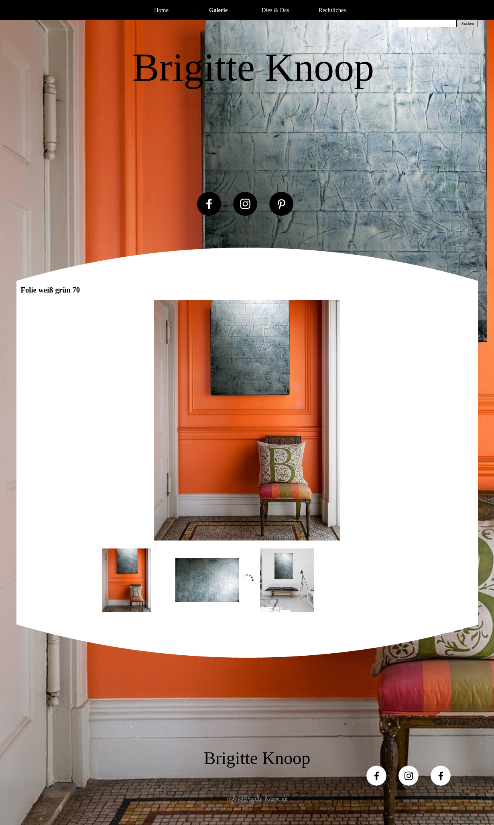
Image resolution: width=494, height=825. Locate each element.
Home (161, 10)
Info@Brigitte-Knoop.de (257, 799)
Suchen (467, 23)
